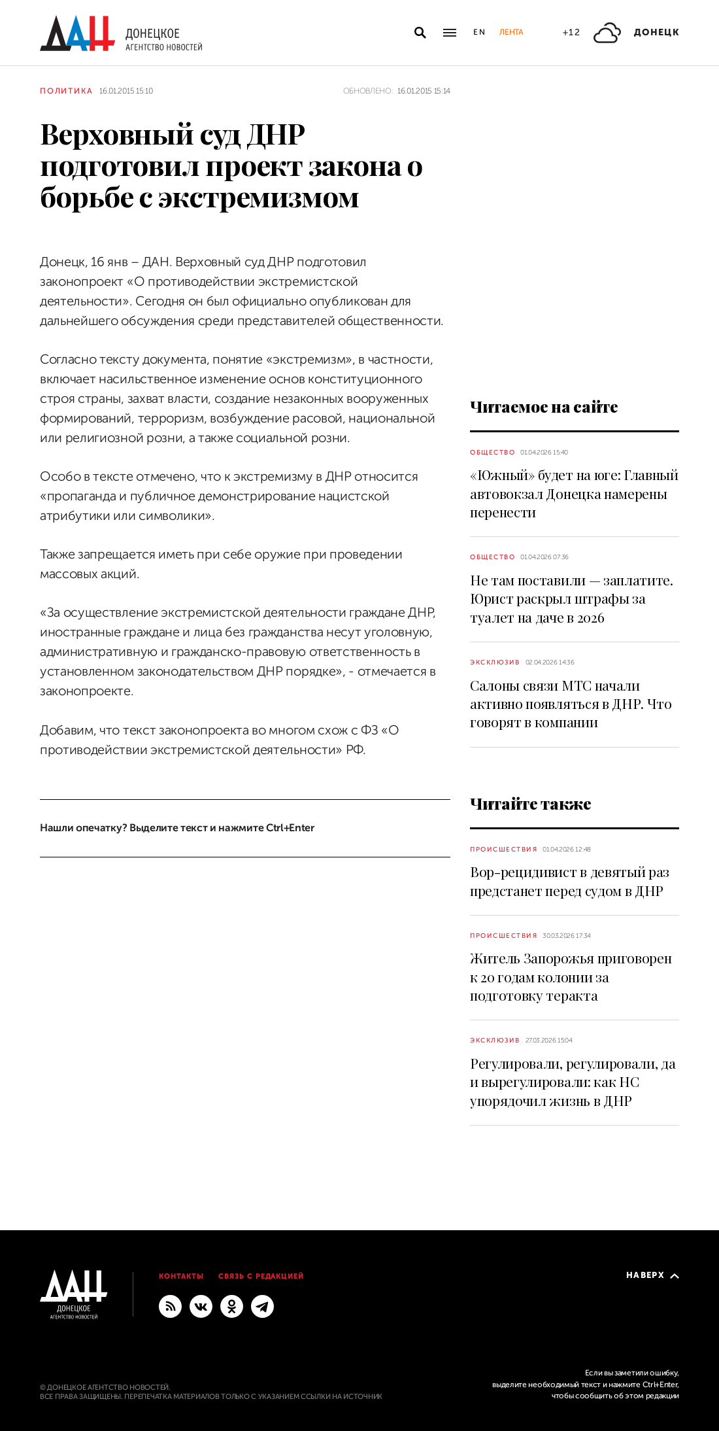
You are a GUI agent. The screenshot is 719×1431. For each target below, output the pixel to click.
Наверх (652, 1275)
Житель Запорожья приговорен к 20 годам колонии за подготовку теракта (570, 976)
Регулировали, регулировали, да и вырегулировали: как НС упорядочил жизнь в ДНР (572, 1081)
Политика (66, 90)
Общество (492, 452)
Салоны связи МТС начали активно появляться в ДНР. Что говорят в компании (571, 703)
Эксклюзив (495, 662)
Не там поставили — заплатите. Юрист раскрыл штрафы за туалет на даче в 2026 (571, 598)
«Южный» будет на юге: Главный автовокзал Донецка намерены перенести (574, 493)
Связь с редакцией (261, 1276)
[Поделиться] (17, 224)
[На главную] (121, 33)
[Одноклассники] (231, 1305)
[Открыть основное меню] (449, 32)
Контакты (181, 1276)
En (480, 32)
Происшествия (503, 849)
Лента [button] (511, 32)
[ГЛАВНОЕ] (262, 1305)
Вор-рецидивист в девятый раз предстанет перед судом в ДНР (569, 880)
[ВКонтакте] (201, 1305)
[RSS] (170, 1305)
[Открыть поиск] (420, 32)
